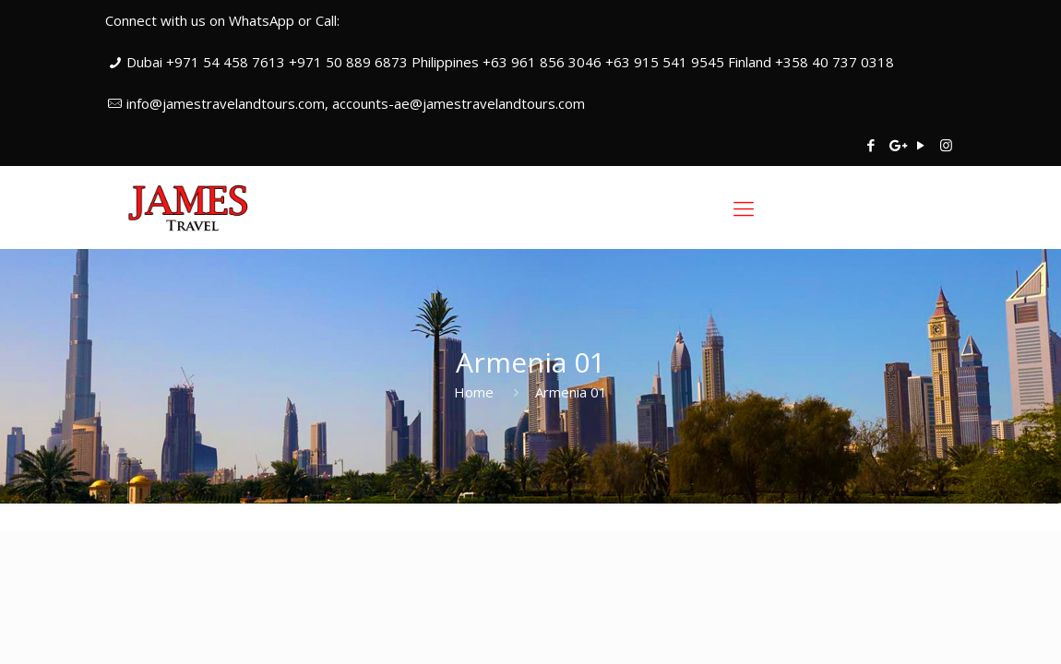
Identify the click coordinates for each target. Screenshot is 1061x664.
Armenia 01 (571, 392)
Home (474, 392)
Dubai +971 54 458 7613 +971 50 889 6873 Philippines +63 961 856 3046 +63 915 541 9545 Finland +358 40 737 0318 (510, 62)
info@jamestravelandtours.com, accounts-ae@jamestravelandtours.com (355, 103)
